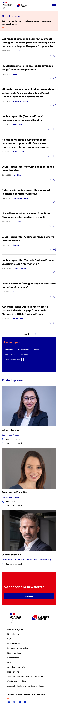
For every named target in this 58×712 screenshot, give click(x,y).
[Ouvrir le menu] (54, 5)
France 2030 (10, 354)
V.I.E (26, 359)
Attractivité (9, 349)
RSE (35, 354)
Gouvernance (25, 354)
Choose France (24, 349)
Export (36, 349)
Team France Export (12, 359)
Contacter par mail (14, 443)
